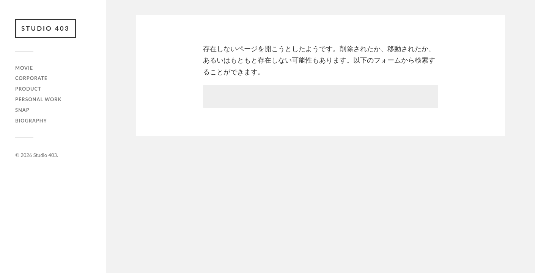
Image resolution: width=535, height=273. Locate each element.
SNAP (22, 110)
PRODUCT (28, 89)
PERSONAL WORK (38, 99)
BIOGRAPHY (31, 121)
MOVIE (24, 68)
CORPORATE (31, 78)
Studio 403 (45, 28)
